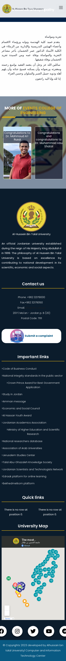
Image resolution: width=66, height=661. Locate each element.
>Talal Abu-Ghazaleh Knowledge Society (27, 462)
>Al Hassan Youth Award (17, 415)
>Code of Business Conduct (19, 368)
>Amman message (14, 401)
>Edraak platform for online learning (24, 476)
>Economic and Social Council (21, 408)
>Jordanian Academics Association (24, 422)
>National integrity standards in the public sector (32, 375)
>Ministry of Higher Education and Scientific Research (33, 432)
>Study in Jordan (12, 394)
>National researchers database (22, 441)
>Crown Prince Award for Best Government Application (33, 385)
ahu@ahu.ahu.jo (35, 307)
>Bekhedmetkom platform (18, 483)
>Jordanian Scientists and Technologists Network (32, 469)
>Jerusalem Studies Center (18, 455)
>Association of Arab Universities (22, 448)
